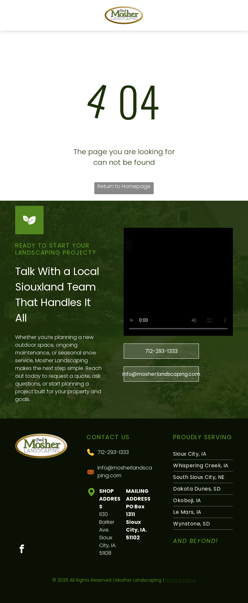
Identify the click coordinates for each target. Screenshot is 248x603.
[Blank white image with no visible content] (15, 18)
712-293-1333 (113, 452)
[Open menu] (233, 15)
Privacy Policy (180, 580)
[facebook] (21, 549)
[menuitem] (202, 454)
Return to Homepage (124, 186)
